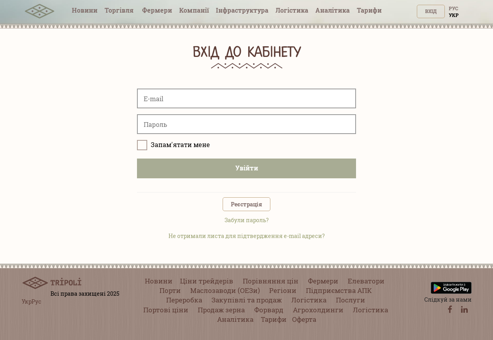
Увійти (246, 168)
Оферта (304, 319)
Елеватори (366, 280)
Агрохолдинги (318, 309)
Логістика (292, 10)
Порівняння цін (270, 280)
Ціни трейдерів (206, 280)
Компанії (194, 10)
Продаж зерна (221, 309)
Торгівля (120, 10)
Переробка (184, 299)
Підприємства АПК (339, 290)
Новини (84, 10)
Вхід (431, 11)
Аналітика (332, 10)
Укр (454, 15)
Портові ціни (165, 309)
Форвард (268, 309)
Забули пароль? (247, 220)
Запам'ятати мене (173, 145)
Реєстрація (246, 204)
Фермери (157, 10)
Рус (453, 8)
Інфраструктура (242, 10)
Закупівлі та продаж (247, 299)
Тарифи (369, 10)
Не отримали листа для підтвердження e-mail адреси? (247, 236)
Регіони (282, 290)
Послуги (350, 299)
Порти (170, 290)
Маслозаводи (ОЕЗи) (225, 290)
